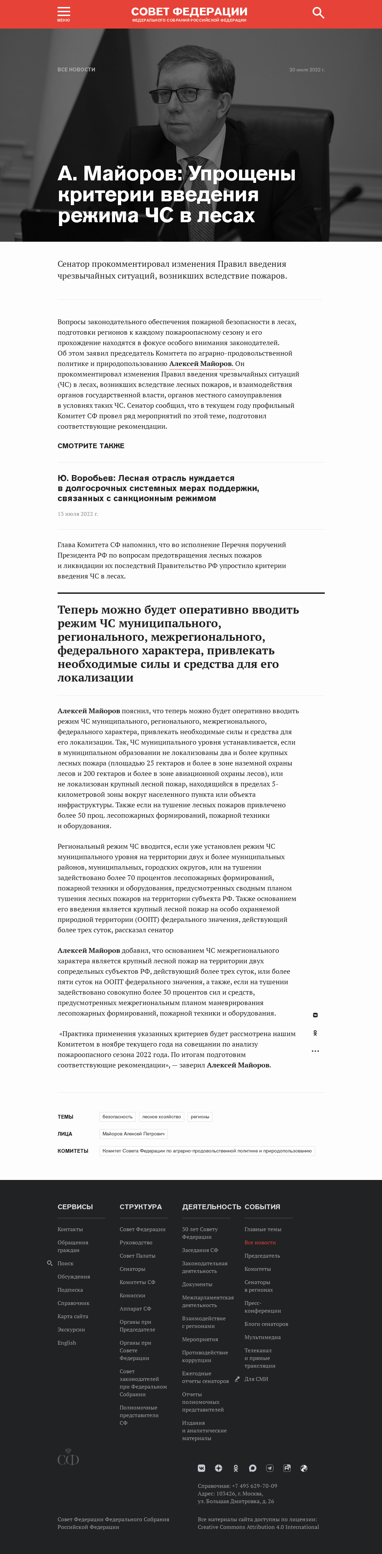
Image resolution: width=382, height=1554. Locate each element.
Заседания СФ (200, 1249)
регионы (200, 1116)
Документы (197, 1284)
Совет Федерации (143, 1229)
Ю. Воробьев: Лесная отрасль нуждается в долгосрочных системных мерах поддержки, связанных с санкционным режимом (159, 488)
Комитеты (258, 1268)
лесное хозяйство (161, 1116)
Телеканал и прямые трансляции (260, 1358)
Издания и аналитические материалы (204, 1430)
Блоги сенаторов (266, 1323)
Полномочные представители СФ (139, 1415)
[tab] (315, 1036)
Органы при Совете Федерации (135, 1350)
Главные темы (263, 1229)
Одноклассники (315, 1033)
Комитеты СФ (138, 1282)
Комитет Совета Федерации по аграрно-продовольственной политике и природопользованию (207, 1151)
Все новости (76, 70)
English (67, 1342)
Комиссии (132, 1295)
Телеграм (270, 1468)
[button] (64, 14)
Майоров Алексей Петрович (134, 1133)
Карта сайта (73, 1316)
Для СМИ (256, 1378)
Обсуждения (74, 1276)
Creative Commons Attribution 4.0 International (258, 1526)
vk (201, 1468)
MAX (252, 1468)
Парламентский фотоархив (303, 1468)
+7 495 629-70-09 (254, 1485)
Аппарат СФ (135, 1308)
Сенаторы (132, 1268)
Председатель (262, 1255)
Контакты (70, 1229)
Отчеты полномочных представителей (203, 1402)
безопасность (118, 1116)
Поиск (66, 1263)
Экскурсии (71, 1329)
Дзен (218, 1468)
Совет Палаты (138, 1255)
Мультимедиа (263, 1337)
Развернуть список (315, 1051)
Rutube (287, 1468)
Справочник (74, 1302)
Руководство (136, 1242)
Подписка (70, 1289)
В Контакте (315, 1015)
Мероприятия (200, 1339)
